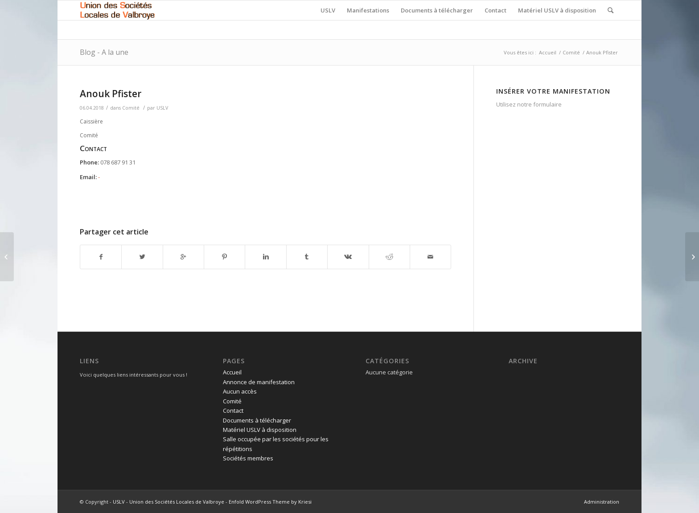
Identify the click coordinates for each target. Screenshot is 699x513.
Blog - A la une (104, 52)
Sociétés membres (248, 458)
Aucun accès (240, 391)
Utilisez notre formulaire (529, 104)
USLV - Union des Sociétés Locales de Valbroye (168, 501)
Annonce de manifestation (259, 382)
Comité (571, 52)
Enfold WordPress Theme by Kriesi (270, 501)
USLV (162, 108)
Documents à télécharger (257, 420)
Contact (233, 410)
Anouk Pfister (110, 93)
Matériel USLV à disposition (259, 430)
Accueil (547, 52)
